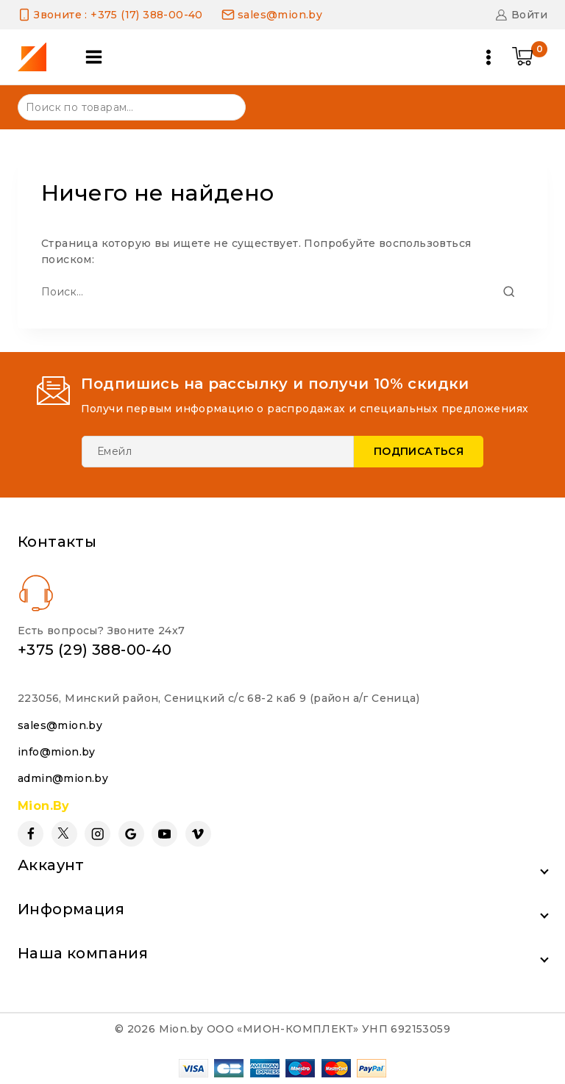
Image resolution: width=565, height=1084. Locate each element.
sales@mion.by (60, 724)
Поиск (225, 106)
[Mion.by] (37, 57)
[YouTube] (164, 833)
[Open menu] (488, 57)
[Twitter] (64, 833)
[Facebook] (30, 833)
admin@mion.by (63, 777)
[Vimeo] (198, 833)
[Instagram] (97, 833)
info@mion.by (57, 751)
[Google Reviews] (131, 833)
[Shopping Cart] (529, 57)
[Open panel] (95, 57)
